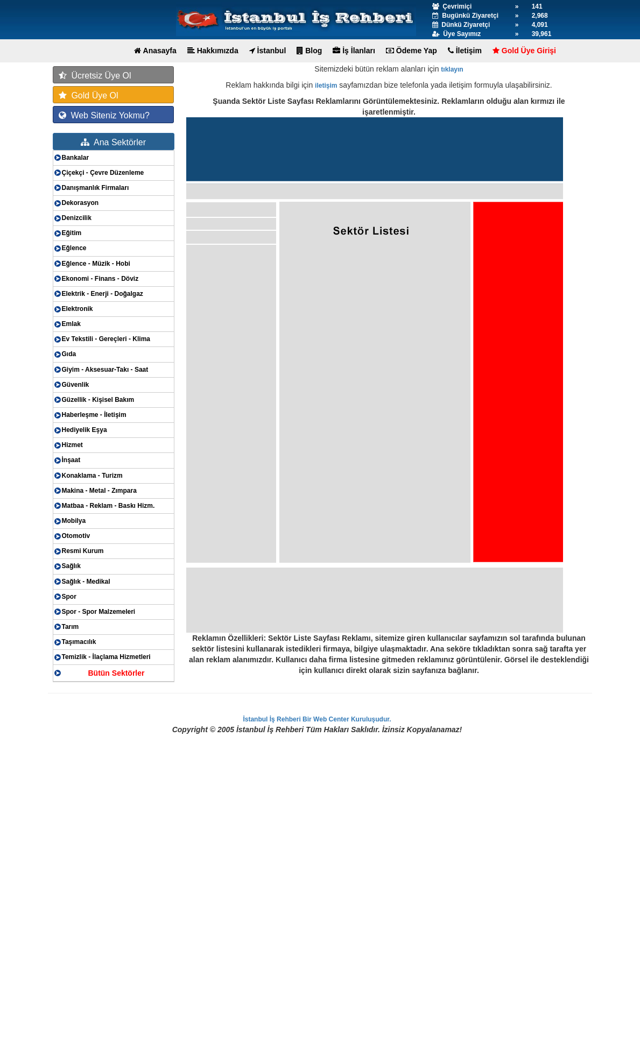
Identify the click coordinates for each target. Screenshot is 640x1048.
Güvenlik (75, 384)
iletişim (326, 85)
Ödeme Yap (411, 50)
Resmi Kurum (83, 551)
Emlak (71, 324)
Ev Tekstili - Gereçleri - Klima (106, 339)
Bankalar (75, 157)
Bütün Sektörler (116, 673)
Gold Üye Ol (88, 95)
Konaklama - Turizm (92, 475)
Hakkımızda (212, 50)
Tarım (70, 627)
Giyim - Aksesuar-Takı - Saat (105, 369)
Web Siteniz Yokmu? (104, 115)
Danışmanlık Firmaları (95, 188)
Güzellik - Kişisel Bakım (98, 399)
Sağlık (71, 566)
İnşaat (71, 460)
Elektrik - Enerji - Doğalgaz (102, 294)
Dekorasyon (80, 203)
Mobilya (74, 521)
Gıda (69, 354)
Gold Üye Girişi (524, 50)
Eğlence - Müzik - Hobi (96, 263)
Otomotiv (76, 536)
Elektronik (77, 309)
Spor (69, 596)
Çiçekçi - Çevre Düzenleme (103, 172)
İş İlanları (354, 50)
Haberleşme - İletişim (94, 415)
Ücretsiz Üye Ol (95, 75)
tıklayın (452, 69)
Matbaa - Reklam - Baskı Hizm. (108, 505)
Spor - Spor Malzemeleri (99, 611)
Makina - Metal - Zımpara (99, 490)
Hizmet (72, 445)
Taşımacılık (79, 642)
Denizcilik (77, 218)
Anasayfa (155, 50)
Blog (309, 50)
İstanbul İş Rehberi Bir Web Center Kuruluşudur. (317, 719)
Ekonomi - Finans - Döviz (100, 278)
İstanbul (267, 50)
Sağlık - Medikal (86, 581)
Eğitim (72, 233)
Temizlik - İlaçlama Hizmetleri (106, 657)
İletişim (465, 50)
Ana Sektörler (113, 142)
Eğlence (74, 248)
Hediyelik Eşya (84, 430)
